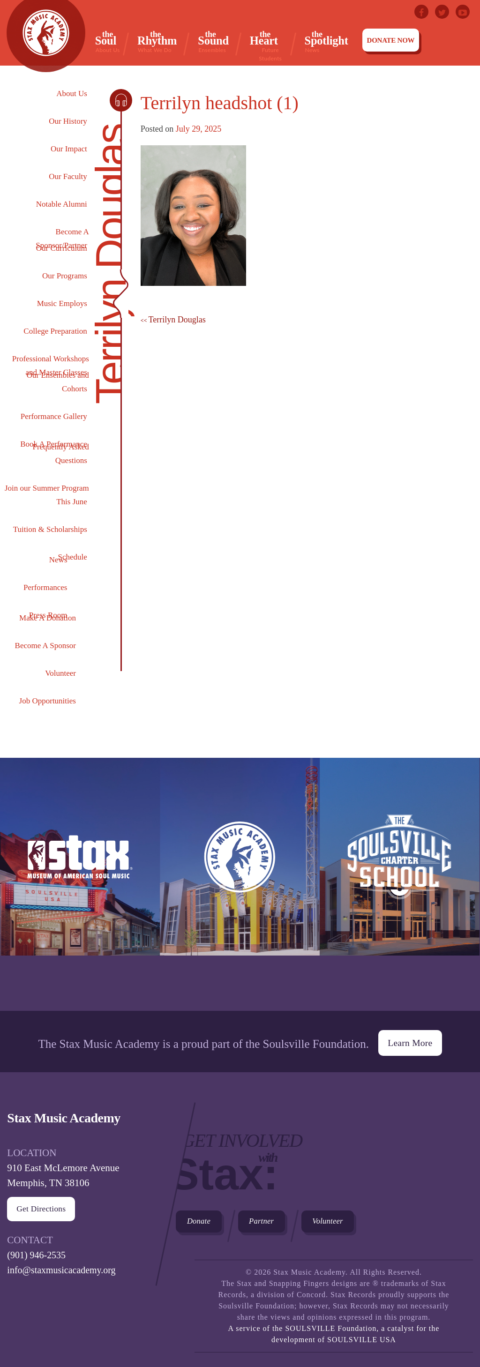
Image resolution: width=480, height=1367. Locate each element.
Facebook (421, 12)
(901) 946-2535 (37, 1249)
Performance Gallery (54, 416)
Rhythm (157, 41)
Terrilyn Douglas (177, 319)
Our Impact (69, 148)
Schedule (72, 557)
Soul (107, 41)
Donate (202, 1218)
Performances (45, 587)
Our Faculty (68, 176)
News (58, 559)
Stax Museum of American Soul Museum (80, 884)
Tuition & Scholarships (50, 529)
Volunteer (60, 673)
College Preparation (55, 331)
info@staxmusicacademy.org (64, 1264)
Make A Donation (47, 617)
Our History (68, 121)
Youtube (463, 12)
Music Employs (62, 303)
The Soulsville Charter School (400, 884)
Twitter (442, 12)
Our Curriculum (61, 248)
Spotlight (326, 41)
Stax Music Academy (240, 884)
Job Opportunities (47, 700)
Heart (270, 41)
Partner (271, 1218)
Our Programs (64, 275)
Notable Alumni (61, 204)
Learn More (410, 1037)
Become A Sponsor (45, 645)
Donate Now (391, 40)
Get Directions (42, 1204)
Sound (213, 41)
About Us (71, 93)
